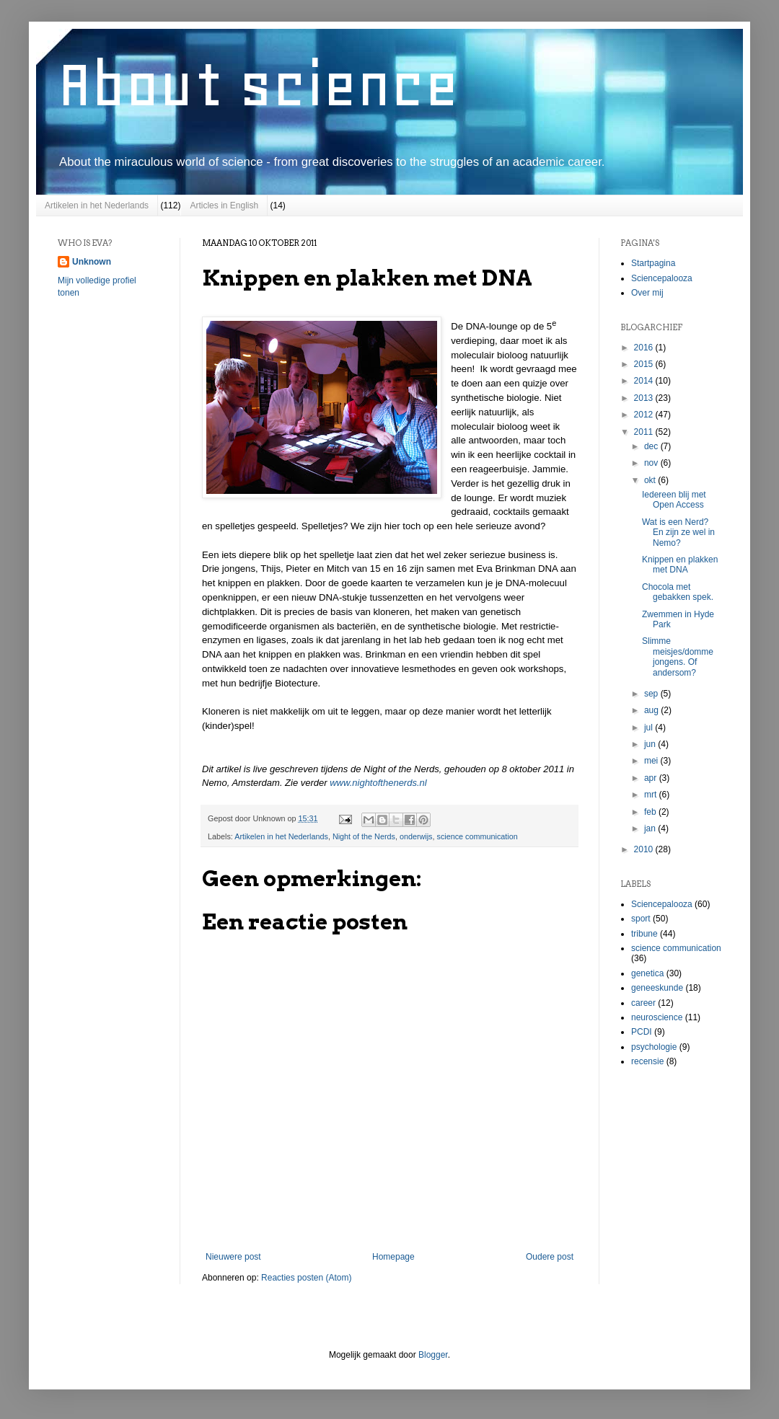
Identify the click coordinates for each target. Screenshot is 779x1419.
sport (641, 919)
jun (651, 744)
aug (652, 710)
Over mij (647, 293)
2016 (645, 347)
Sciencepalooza (661, 278)
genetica (647, 973)
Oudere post (549, 1257)
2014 (645, 381)
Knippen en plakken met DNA (680, 564)
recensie (647, 1061)
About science (258, 84)
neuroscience (656, 1017)
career (643, 1003)
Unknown (91, 262)
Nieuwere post (233, 1257)
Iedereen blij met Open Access (674, 500)
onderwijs (416, 836)
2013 (645, 398)
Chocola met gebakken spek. (677, 592)
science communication (477, 836)
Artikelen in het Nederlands (97, 205)
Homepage (393, 1257)
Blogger (433, 1355)
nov (652, 463)
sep (652, 694)
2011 (645, 432)
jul (649, 727)
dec (652, 446)
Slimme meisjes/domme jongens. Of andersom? (677, 656)
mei (652, 761)
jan (651, 828)
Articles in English (224, 205)
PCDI (641, 1032)
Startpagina (653, 263)
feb (651, 812)
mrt (651, 795)
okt (651, 480)
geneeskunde (657, 988)
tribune (644, 934)
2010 (645, 849)
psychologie (654, 1047)
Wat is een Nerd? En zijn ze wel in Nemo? (678, 532)
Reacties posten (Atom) (306, 1278)
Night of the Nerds (364, 836)
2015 (645, 364)
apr (651, 778)
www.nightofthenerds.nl (378, 782)
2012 (645, 415)
